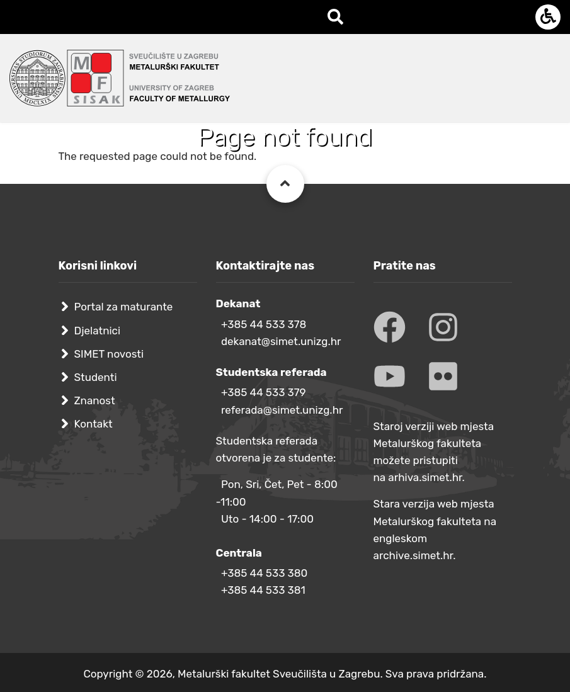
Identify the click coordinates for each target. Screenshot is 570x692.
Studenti (95, 377)
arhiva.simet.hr (425, 477)
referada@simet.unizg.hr (282, 410)
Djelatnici (97, 330)
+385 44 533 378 (263, 324)
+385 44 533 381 (263, 590)
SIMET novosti (109, 354)
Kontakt (93, 423)
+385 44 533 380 (264, 573)
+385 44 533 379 (263, 392)
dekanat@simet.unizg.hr (281, 341)
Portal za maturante (123, 306)
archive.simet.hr (413, 555)
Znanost (94, 400)
